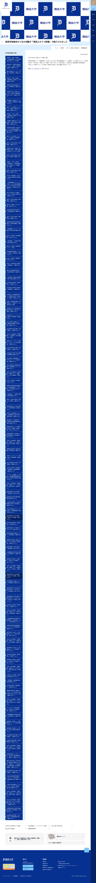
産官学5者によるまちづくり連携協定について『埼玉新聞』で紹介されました (14, 649)
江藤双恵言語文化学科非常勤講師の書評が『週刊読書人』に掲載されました (14, 810)
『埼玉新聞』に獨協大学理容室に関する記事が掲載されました (14, 277)
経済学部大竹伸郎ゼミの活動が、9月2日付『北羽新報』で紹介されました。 (13, 560)
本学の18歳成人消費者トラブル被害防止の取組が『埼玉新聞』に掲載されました (13, 323)
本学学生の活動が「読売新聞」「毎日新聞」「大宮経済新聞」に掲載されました (14, 469)
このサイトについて (7, 876)
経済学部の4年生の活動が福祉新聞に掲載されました (13, 497)
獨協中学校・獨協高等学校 (48, 867)
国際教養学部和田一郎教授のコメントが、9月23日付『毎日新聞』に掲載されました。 (14, 541)
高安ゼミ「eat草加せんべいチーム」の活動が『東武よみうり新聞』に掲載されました (14, 108)
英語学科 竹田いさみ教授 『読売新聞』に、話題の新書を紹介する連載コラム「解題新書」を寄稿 (14, 164)
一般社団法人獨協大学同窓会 (63, 863)
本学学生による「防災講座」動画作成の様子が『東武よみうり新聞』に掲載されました (14, 310)
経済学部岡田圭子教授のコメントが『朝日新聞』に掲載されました (14, 534)
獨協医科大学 (45, 863)
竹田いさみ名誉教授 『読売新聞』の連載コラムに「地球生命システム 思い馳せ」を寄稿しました (14, 568)
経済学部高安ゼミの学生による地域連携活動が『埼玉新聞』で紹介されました (14, 435)
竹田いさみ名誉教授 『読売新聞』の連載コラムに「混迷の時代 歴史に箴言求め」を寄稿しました (14, 748)
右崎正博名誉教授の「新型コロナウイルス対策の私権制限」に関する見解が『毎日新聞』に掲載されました (14, 130)
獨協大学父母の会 (61, 861)
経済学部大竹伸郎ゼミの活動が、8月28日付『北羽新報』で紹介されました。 (13, 661)
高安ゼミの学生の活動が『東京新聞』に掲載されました (14, 200)
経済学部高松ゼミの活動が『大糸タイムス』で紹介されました (14, 528)
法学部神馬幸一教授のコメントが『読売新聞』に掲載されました (14, 582)
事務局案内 (16, 876)
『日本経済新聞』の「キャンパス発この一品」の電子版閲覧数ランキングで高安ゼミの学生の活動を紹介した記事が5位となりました (14, 186)
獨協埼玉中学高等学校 (47, 869)
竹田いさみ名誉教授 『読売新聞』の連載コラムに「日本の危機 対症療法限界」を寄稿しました (14, 612)
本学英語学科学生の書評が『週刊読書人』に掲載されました (14, 329)
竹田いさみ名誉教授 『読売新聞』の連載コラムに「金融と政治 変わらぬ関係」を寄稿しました (14, 641)
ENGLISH (93, 35)
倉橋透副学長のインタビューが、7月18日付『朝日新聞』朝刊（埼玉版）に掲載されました (14, 755)
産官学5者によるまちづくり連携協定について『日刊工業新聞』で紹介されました (13, 634)
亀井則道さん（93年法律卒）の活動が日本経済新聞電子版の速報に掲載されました (14, 421)
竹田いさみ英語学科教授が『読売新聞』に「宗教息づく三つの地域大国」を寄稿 (14, 303)
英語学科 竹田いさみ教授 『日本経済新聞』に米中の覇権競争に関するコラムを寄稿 (14, 59)
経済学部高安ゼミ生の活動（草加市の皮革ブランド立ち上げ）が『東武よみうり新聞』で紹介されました (14, 599)
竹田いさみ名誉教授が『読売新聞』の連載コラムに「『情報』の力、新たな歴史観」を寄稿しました (14, 374)
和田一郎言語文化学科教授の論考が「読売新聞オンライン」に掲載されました (14, 366)
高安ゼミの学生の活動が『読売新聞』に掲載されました (14, 171)
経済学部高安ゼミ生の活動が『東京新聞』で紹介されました (14, 547)
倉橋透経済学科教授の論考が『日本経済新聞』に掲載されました (14, 211)
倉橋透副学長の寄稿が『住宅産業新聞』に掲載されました (14, 741)
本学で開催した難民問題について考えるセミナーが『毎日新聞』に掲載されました (14, 360)
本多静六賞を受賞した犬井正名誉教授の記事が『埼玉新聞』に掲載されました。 (14, 503)
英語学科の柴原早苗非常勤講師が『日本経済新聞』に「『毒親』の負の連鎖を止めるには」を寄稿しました (14, 388)
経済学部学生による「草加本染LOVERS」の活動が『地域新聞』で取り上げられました (14, 428)
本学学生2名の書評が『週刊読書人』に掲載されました (13, 523)
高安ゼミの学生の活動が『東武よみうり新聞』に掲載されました (14, 156)
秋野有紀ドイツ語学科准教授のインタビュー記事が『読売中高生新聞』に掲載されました (14, 66)
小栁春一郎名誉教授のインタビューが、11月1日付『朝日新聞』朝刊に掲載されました (14, 786)
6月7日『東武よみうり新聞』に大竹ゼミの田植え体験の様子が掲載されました (14, 194)
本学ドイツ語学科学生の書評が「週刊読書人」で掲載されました (14, 265)
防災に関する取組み (10, 828)
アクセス (25, 866)
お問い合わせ (26, 869)
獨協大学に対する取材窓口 (26, 876)
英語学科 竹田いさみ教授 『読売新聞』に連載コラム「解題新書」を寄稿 (14, 79)
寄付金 (93, 30)
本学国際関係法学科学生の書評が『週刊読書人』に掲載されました (14, 553)
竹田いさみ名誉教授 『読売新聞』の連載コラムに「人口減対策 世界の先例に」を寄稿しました (14, 485)
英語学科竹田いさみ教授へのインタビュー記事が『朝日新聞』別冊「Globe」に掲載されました (14, 94)
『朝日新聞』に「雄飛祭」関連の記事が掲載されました (14, 394)
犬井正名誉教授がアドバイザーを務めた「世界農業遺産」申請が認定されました (14, 510)
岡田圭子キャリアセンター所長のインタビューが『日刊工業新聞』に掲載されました (14, 342)
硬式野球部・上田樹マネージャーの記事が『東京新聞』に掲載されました (14, 102)
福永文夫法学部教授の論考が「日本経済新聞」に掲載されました (14, 272)
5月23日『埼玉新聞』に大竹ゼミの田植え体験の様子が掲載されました (14, 177)
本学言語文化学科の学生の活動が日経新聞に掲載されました (14, 353)
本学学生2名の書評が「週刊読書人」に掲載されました (13, 283)
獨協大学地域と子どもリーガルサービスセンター (67, 865)
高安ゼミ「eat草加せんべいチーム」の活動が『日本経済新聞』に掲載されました (13, 137)
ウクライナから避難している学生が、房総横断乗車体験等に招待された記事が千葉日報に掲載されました (14, 477)
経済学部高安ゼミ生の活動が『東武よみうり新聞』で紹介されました (14, 517)
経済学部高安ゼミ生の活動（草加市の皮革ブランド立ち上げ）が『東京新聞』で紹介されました (14, 590)
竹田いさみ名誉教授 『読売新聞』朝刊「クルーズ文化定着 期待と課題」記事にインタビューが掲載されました (14, 802)
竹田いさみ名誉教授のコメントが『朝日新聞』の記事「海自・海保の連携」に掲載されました (14, 414)
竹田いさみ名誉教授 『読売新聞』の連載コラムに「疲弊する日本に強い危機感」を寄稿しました (14, 443)
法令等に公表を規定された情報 (12, 826)
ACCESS (93, 19)
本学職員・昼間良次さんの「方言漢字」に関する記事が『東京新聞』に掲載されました (14, 122)
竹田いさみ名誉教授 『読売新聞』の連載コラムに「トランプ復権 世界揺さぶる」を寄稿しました (14, 701)
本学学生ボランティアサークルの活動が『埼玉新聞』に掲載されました (14, 316)
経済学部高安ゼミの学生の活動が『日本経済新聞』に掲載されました (14, 407)
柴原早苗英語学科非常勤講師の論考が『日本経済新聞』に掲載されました (14, 223)
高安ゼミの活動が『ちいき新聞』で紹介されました (13, 205)
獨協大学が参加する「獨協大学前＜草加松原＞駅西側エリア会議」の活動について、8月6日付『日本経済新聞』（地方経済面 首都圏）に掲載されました (14, 764)
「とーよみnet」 (35, 68)
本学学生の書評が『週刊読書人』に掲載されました (13, 686)
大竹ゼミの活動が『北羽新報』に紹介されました (14, 381)
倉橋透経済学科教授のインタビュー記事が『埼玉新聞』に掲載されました (14, 253)
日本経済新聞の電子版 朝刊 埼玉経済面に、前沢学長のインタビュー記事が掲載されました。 (14, 620)
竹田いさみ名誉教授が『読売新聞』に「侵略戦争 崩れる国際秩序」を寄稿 (14, 335)
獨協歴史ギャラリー (62, 867)
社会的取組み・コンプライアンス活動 (37, 826)
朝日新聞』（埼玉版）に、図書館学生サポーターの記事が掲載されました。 (14, 723)
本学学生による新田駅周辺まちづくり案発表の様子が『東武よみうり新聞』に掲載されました (14, 296)
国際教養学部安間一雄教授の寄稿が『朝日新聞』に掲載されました (14, 450)
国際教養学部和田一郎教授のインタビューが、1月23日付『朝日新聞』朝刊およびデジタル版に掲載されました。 (14, 693)
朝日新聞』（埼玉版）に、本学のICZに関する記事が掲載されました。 (13, 729)
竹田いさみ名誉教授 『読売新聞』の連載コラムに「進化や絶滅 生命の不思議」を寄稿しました (14, 794)
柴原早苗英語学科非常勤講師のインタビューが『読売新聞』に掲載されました (14, 627)
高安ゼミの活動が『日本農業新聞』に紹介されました (14, 236)
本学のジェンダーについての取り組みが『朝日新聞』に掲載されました (14, 457)
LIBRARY (93, 25)
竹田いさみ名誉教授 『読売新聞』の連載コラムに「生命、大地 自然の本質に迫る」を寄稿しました (14, 669)
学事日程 (93, 14)
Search (93, 40)
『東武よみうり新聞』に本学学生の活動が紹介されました (14, 675)
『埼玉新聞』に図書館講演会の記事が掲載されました (14, 680)
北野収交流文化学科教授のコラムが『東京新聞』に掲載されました (14, 86)
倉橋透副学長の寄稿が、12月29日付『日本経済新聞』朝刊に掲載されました (13, 816)
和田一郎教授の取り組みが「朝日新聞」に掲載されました (14, 463)
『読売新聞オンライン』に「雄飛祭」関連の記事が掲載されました (14, 230)
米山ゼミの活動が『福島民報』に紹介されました (14, 259)
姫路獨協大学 (45, 865)
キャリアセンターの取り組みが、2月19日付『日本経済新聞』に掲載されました (13, 709)
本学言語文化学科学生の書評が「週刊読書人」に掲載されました (14, 289)
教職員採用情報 (32, 828)
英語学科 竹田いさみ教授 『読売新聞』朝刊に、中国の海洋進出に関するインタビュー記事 (14, 149)
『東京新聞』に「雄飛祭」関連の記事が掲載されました (14, 241)
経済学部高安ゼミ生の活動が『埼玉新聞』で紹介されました (14, 492)
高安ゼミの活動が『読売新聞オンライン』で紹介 (14, 246)
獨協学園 (44, 861)
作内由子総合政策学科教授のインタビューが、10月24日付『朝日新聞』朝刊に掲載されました (14, 778)
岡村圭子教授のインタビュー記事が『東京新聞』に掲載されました (14, 73)
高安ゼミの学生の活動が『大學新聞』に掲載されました (14, 143)
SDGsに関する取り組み (56, 826)
